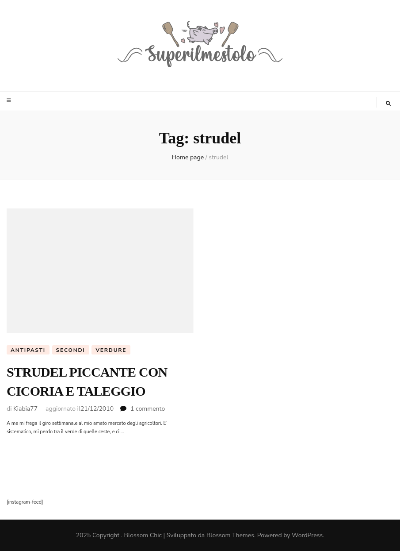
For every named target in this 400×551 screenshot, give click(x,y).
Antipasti (28, 350)
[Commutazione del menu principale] (10, 100)
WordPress (307, 535)
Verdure (110, 350)
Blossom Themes (230, 535)
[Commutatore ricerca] (388, 103)
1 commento (147, 409)
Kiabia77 (25, 409)
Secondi (70, 350)
